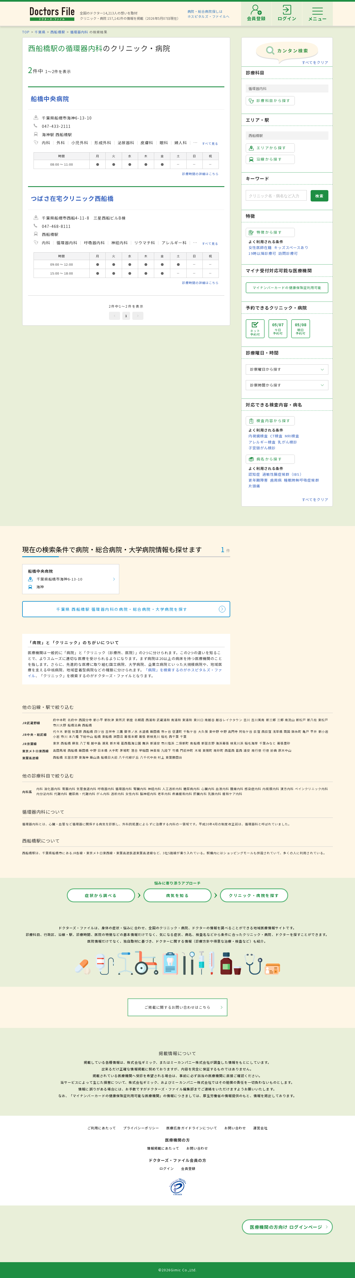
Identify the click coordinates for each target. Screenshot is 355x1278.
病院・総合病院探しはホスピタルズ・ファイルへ (208, 14)
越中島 (96, 743)
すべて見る (210, 143)
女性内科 (132, 793)
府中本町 (59, 720)
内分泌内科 (44, 793)
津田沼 (118, 736)
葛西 (239, 750)
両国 (287, 731)
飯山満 (95, 757)
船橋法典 (74, 725)
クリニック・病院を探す (254, 895)
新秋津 (109, 720)
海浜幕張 (222, 743)
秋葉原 (77, 731)
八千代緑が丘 (129, 757)
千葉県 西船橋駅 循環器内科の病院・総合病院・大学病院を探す (122, 609)
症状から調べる (101, 895)
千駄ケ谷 (190, 731)
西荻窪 (267, 731)
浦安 (247, 750)
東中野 (214, 731)
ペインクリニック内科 (311, 788)
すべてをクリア (315, 62)
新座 (129, 720)
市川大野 (59, 725)
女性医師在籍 (260, 247)
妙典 (273, 750)
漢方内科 (287, 788)
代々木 (58, 731)
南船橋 (195, 743)
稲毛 (164, 736)
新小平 (98, 720)
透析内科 (117, 793)
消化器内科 (52, 788)
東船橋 (107, 736)
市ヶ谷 (166, 731)
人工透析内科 (172, 788)
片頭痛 (254, 486)
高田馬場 (59, 750)
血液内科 (222, 788)
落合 (134, 750)
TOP (26, 31)
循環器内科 (79, 31)
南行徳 (257, 750)
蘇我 (75, 743)
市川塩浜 (167, 743)
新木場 (115, 743)
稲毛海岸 (251, 743)
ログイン (166, 1168)
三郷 (280, 720)
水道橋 (144, 731)
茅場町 (125, 750)
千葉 (183, 736)
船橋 (97, 736)
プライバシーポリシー (141, 1127)
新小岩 (323, 731)
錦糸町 (296, 731)
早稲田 (144, 750)
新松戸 (301, 720)
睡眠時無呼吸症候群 (301, 480)
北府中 (73, 720)
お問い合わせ (235, 1127)
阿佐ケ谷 (245, 731)
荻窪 (256, 731)
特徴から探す (265, 232)
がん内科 (103, 793)
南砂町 (219, 750)
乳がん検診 (287, 442)
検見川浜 (237, 743)
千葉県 (40, 31)
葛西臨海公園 (131, 743)
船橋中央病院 (50, 98)
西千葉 (174, 736)
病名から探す (265, 459)
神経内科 (154, 788)
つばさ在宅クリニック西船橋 (72, 198)
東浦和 (187, 720)
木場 (198, 750)
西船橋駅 (57, 31)
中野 (223, 731)
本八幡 (74, 736)
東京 (56, 743)
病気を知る (177, 895)
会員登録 (188, 1168)
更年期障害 (258, 480)
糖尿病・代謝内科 (82, 793)
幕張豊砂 (283, 743)
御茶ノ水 (131, 731)
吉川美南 (258, 720)
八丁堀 (85, 743)
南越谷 (210, 720)
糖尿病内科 (191, 788)
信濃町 (177, 731)
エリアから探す (267, 148)
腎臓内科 (140, 788)
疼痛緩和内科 (182, 793)
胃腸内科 (68, 788)
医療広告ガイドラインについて (191, 1127)
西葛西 (230, 750)
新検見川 (153, 736)
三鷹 (119, 731)
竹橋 (175, 750)
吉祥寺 (110, 731)
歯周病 (276, 480)
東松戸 (323, 720)
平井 (313, 731)
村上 (161, 757)
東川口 (199, 720)
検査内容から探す (270, 420)
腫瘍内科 (237, 788)
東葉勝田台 (174, 757)
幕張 (142, 736)
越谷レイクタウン (229, 720)
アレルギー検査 (262, 442)
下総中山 (86, 736)
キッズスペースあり (291, 247)
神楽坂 (155, 750)
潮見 (105, 743)
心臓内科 (208, 788)
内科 (39, 788)
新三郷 (271, 720)
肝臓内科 (200, 793)
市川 (64, 736)
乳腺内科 (214, 793)
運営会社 (260, 1127)
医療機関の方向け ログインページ (286, 1227)
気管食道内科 (87, 788)
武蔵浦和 (163, 720)
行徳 (266, 750)
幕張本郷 (131, 736)
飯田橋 (155, 731)
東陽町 (207, 750)
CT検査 (276, 436)
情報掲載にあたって (163, 1148)
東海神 (84, 757)
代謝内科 (60, 793)
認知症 (254, 474)
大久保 (203, 731)
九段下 (166, 750)
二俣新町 (182, 743)
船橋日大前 (109, 757)
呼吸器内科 (106, 788)
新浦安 (155, 743)
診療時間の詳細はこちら (200, 173)
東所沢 (120, 720)
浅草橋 (278, 731)
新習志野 (208, 743)
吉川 (247, 720)
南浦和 (176, 720)
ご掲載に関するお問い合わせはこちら (177, 1007)
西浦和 (151, 720)
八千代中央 (148, 757)
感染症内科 (253, 788)
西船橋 (87, 725)
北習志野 (71, 757)
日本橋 (103, 750)
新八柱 (312, 720)
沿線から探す (265, 159)
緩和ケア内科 (232, 793)
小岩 (56, 736)
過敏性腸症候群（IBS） (282, 474)
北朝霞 (139, 720)
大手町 (114, 750)
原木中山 (284, 750)
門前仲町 (186, 750)
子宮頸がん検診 (262, 447)
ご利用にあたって (101, 1127)
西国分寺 (85, 720)
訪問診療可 (288, 253)
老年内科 (164, 793)
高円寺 (233, 731)
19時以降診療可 (262, 253)
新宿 (67, 731)
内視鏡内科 (270, 788)
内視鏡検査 (258, 436)
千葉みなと (267, 743)
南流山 (290, 720)
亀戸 (306, 731)
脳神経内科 (148, 793)
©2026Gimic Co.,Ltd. (177, 1269)
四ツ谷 (99, 731)
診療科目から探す (270, 100)
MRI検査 (292, 436)
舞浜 (145, 743)
